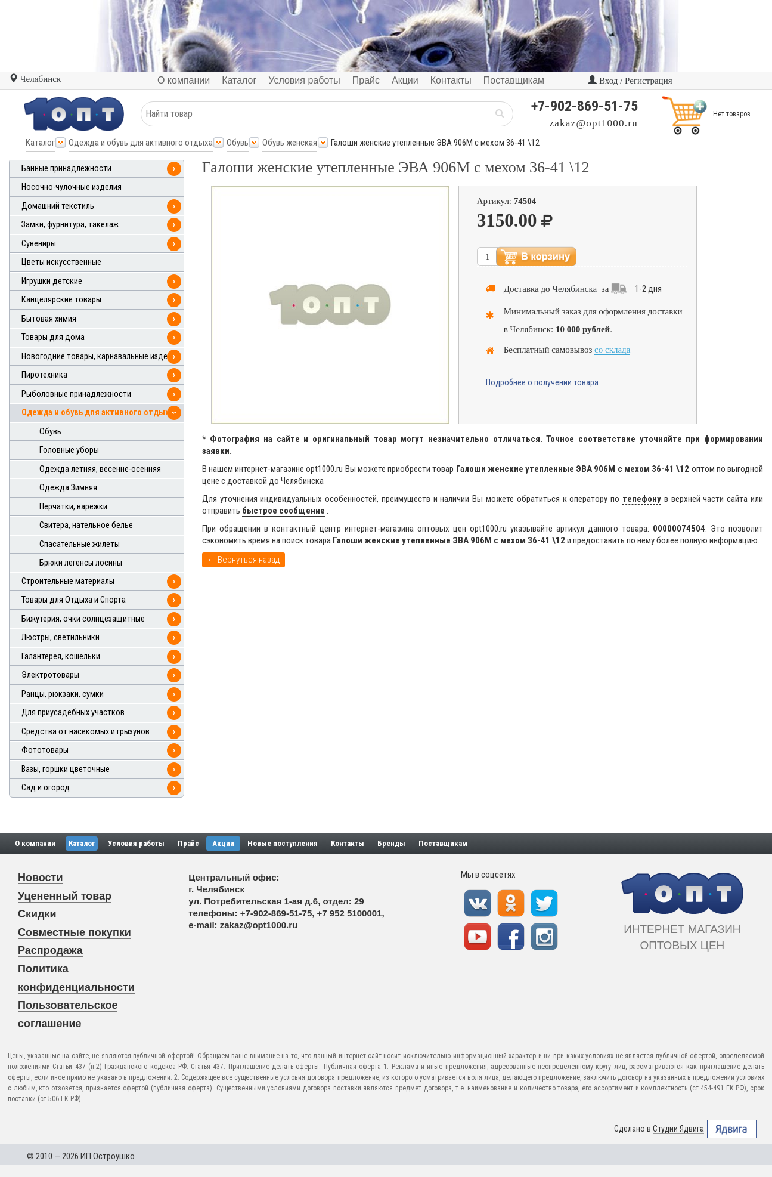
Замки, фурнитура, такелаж (70, 225)
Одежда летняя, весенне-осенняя (100, 469)
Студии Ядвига (678, 1129)
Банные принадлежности (66, 168)
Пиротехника (44, 375)
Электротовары (50, 675)
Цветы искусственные (61, 262)
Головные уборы (69, 450)
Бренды (391, 843)
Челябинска (574, 289)
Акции (223, 843)
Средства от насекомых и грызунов (85, 732)
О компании (35, 843)
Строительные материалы (67, 581)
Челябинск (35, 79)
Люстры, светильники (60, 637)
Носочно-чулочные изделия (71, 187)
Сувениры (38, 244)
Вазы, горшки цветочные (65, 769)
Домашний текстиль (57, 206)
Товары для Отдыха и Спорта (73, 600)
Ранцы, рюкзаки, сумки (62, 694)
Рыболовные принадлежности (76, 394)
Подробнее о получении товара (542, 382)
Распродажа (50, 950)
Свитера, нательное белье (86, 525)
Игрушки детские (51, 281)
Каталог (40, 142)
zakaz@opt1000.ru (594, 123)
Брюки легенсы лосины (80, 563)
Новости (40, 877)
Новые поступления (282, 843)
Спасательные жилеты (79, 544)
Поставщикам (442, 843)
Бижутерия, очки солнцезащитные (83, 619)
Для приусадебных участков (73, 713)
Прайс (188, 843)
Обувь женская (289, 142)
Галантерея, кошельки (60, 656)
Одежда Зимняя (68, 488)
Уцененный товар (64, 896)
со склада (612, 349)
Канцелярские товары (61, 300)
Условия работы (136, 843)
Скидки (37, 914)
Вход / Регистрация (630, 80)
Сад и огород (45, 788)
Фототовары (45, 750)
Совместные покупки (74, 932)
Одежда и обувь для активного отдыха (141, 142)
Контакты (347, 843)
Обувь (238, 142)
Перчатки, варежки (73, 507)
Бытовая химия (48, 319)
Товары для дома (53, 337)
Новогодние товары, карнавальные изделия (100, 356)
